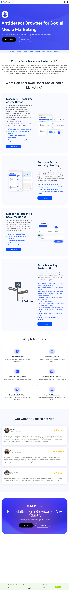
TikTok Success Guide (46, 305)
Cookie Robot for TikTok (46, 301)
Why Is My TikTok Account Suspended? (51, 291)
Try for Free (9, 39)
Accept (57, 586)
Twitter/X (16, 123)
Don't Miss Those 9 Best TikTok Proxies (51, 303)
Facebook (15, 121)
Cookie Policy (42, 588)
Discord (28, 123)
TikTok (22, 121)
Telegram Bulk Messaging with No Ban (51, 307)
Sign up (26, 525)
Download (42, 525)
